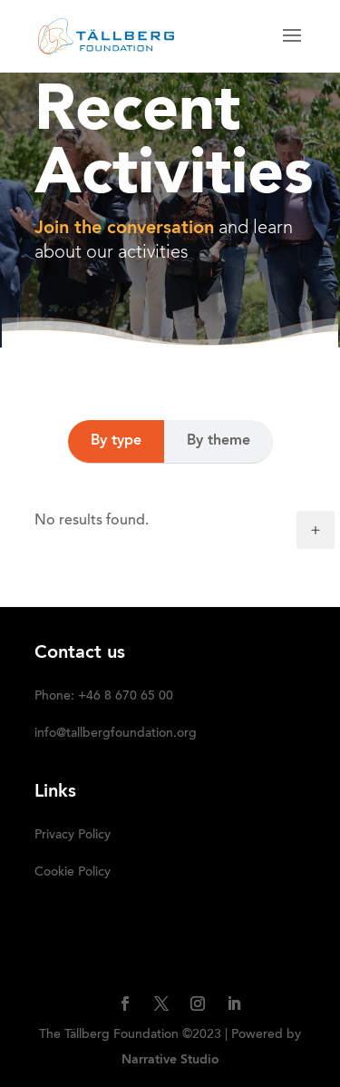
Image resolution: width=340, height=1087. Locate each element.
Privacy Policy (72, 835)
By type (116, 441)
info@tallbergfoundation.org (115, 734)
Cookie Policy (72, 873)
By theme (218, 441)
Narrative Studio (170, 1059)
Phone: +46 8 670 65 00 (103, 696)
